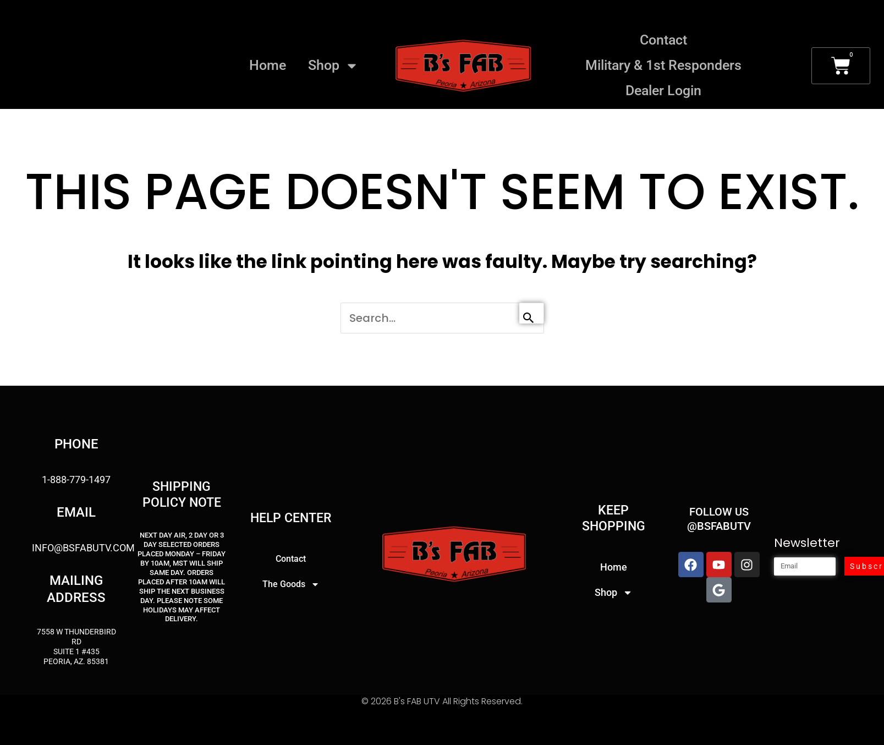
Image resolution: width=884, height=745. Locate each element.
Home (267, 65)
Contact (663, 40)
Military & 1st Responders (663, 65)
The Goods (291, 586)
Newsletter (807, 544)
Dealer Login (663, 90)
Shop (333, 65)
